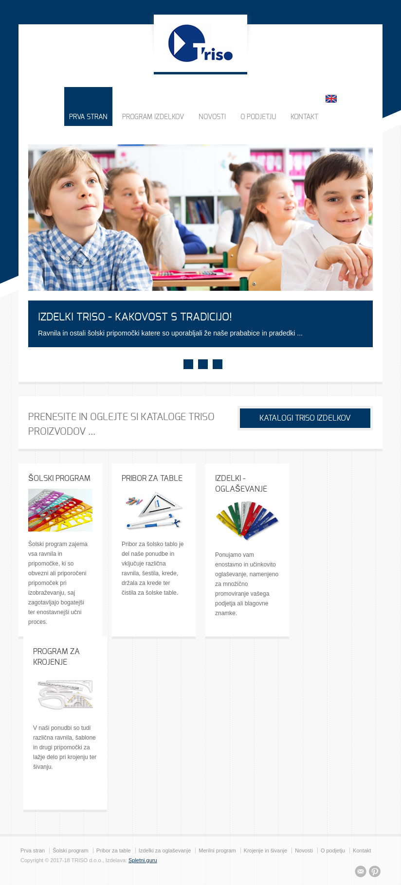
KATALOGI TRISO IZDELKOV (305, 418)
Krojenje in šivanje (265, 850)
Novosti (304, 850)
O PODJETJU (258, 117)
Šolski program (70, 850)
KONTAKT (304, 117)
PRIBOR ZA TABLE (152, 478)
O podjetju (333, 850)
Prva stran (32, 850)
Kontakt (362, 850)
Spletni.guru (142, 860)
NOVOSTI (212, 117)
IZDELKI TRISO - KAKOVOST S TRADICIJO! (135, 317)
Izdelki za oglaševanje (165, 850)
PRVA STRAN (88, 117)
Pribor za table (113, 850)
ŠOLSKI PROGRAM (59, 478)
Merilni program (217, 850)
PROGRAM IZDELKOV (153, 117)
